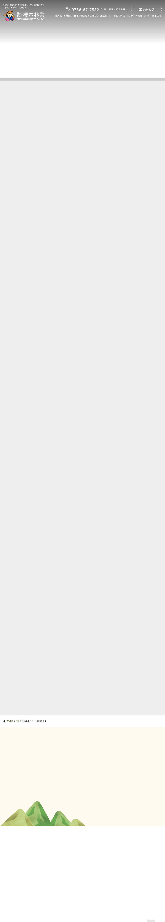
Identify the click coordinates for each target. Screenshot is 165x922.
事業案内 (67, 15)
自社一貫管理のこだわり (86, 15)
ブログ (147, 15)
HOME (58, 15)
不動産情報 (119, 15)
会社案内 (156, 15)
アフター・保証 (134, 15)
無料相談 (147, 10)
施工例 (103, 15)
